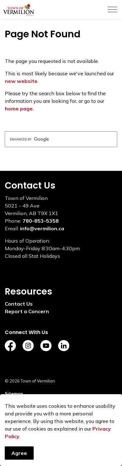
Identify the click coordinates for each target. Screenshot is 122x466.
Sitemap (14, 393)
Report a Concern (27, 311)
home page (19, 108)
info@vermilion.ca (42, 228)
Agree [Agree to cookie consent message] (19, 457)
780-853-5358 (41, 221)
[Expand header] (112, 9)
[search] (61, 139)
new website (21, 81)
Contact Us (19, 304)
